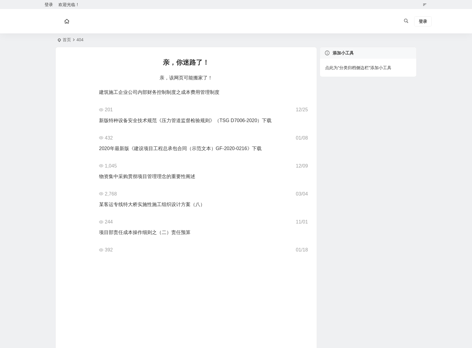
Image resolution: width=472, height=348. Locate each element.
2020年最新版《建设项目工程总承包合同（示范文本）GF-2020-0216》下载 (180, 148)
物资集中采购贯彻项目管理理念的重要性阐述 (147, 176)
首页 (67, 39)
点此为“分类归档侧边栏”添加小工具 (358, 67)
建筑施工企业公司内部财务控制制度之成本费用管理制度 (159, 92)
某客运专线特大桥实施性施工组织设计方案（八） (152, 204)
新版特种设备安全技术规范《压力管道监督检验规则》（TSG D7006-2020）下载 (185, 120)
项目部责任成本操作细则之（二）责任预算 (145, 232)
